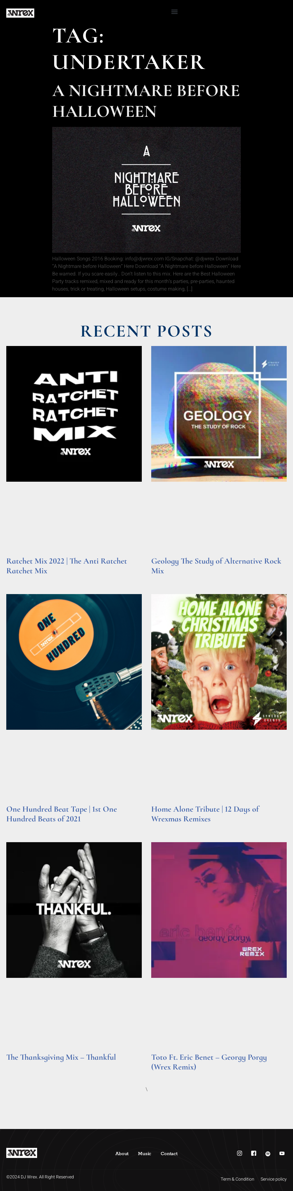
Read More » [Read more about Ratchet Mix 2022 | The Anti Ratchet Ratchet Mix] (18, 579)
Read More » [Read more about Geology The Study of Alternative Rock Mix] (163, 579)
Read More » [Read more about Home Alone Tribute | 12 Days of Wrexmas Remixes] (163, 827)
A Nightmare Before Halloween (146, 101)
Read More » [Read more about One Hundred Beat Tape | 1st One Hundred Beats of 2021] (18, 827)
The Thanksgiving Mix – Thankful (61, 1057)
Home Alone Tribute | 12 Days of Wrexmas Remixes (205, 814)
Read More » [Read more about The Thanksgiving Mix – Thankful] (18, 1066)
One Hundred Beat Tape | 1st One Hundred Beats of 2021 (61, 814)
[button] (174, 11)
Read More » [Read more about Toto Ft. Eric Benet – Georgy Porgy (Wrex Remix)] (163, 1075)
